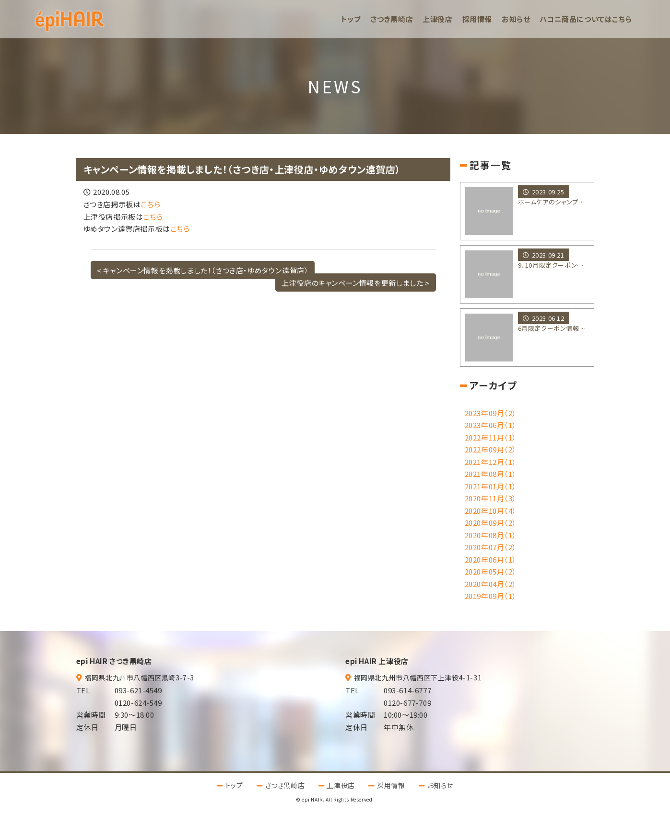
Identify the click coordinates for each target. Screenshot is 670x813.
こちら (150, 204)
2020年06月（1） (491, 559)
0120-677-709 (407, 703)
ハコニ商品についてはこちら (586, 19)
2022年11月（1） (491, 437)
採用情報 (477, 19)
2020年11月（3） (491, 498)
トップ (351, 19)
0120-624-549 (138, 703)
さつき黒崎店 (392, 19)
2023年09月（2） (491, 413)
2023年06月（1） (491, 425)
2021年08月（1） (491, 474)
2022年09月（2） (491, 449)
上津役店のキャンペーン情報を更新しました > (355, 282)
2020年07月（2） (491, 547)
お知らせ (516, 19)
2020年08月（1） (491, 535)
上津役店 (437, 19)
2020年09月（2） (491, 523)
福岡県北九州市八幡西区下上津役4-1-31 (418, 677)
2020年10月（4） (491, 511)
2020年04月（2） (491, 584)
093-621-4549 (138, 690)
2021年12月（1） (491, 462)
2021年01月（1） (491, 486)
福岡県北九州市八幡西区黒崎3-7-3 (139, 677)
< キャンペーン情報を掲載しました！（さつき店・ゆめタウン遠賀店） (203, 270)
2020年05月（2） (491, 571)
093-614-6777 (407, 690)
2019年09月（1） (491, 596)
